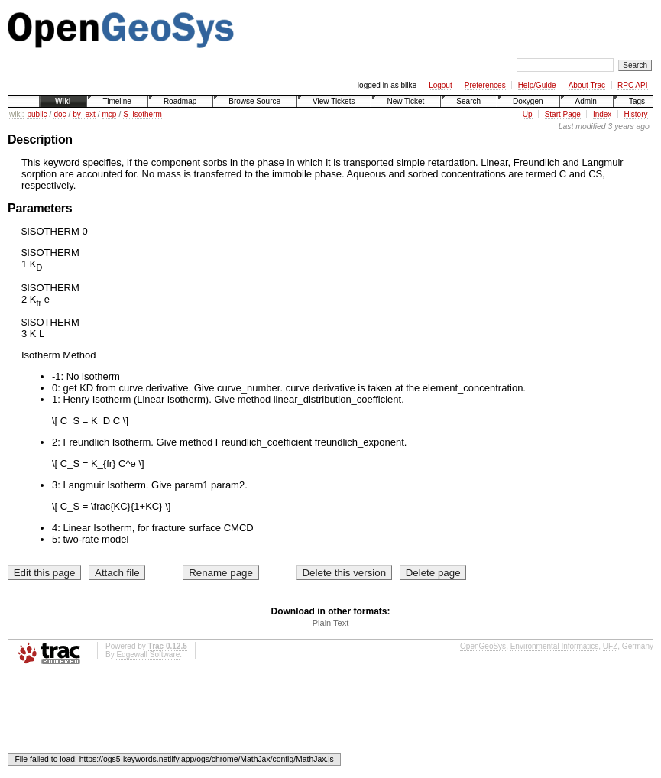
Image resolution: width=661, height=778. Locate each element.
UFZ (610, 646)
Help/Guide (537, 85)
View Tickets (334, 101)
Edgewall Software (148, 654)
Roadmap (180, 101)
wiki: (16, 114)
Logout (440, 85)
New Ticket (405, 101)
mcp (109, 114)
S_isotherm (142, 114)
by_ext (84, 114)
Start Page (563, 114)
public (37, 114)
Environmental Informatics (554, 646)
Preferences (485, 85)
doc (59, 114)
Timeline (116, 101)
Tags (637, 101)
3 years (621, 126)
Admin (586, 101)
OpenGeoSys (483, 646)
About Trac (587, 85)
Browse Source (254, 101)
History (635, 114)
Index (602, 114)
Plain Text (331, 622)
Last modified (582, 126)
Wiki (62, 101)
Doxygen (528, 101)
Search (468, 101)
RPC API (632, 85)
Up (528, 114)
